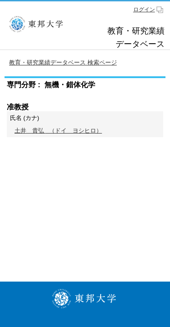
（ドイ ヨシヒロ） (58, 130)
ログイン (144, 9)
